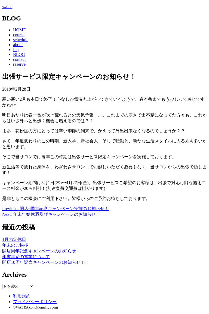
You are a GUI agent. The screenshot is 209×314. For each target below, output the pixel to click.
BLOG (19, 54)
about (18, 44)
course (18, 34)
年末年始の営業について (26, 256)
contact (19, 59)
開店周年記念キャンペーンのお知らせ (39, 251)
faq (16, 49)
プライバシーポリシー (35, 301)
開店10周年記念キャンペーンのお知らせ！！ (45, 262)
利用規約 (21, 296)
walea (7, 6)
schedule (20, 39)
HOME (19, 30)
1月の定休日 (14, 239)
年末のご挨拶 (15, 245)
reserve (19, 64)
